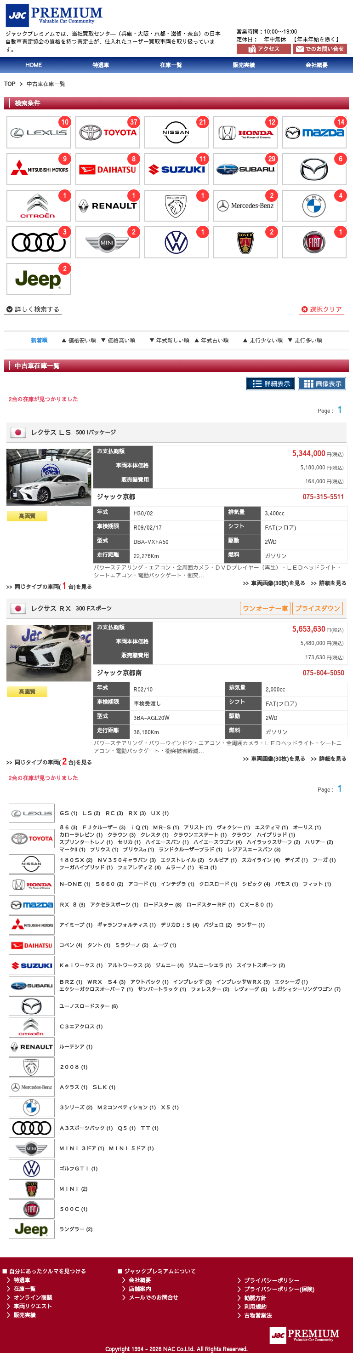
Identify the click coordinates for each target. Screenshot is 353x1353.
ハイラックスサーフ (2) (274, 842)
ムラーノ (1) (179, 867)
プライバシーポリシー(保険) (279, 1289)
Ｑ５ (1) (127, 1128)
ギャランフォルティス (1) (126, 924)
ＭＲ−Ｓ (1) (166, 827)
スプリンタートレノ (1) (86, 842)
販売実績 (244, 65)
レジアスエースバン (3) (254, 849)
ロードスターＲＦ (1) (210, 904)
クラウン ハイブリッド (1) (264, 834)
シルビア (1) (223, 859)
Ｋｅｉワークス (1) (81, 965)
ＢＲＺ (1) (71, 981)
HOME (33, 65)
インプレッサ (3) (192, 981)
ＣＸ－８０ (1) (256, 904)
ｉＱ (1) (139, 827)
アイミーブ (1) (76, 924)
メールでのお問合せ (153, 1297)
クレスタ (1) (154, 834)
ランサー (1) (251, 924)
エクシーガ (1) (291, 981)
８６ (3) (68, 827)
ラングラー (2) (76, 1229)
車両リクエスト (32, 1306)
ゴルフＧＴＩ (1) (78, 1168)
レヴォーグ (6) (251, 989)
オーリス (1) (307, 827)
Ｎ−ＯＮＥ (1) (75, 883)
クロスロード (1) (218, 883)
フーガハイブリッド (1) (86, 867)
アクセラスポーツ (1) (114, 904)
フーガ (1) (324, 859)
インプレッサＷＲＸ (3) (243, 981)
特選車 (100, 65)
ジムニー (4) (169, 965)
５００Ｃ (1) (73, 1208)
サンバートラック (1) (162, 989)
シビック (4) (256, 883)
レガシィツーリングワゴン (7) (306, 989)
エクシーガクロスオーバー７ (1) (96, 989)
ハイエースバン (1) (167, 842)
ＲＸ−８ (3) (72, 904)
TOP (9, 83)
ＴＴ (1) (149, 1128)
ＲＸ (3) (137, 813)
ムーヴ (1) (164, 945)
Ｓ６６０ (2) (109, 883)
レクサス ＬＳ (51, 432)
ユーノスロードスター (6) (88, 1006)
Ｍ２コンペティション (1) (126, 1107)
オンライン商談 (32, 1297)
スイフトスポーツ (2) (261, 965)
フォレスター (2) (210, 989)
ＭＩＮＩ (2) (73, 1188)
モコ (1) (208, 867)
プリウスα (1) (138, 849)
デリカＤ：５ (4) (179, 924)
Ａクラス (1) (73, 1087)
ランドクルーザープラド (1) (190, 849)
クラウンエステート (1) (200, 834)
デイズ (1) (296, 859)
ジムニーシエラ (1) (210, 965)
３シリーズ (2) (76, 1107)
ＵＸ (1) (160, 813)
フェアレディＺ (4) (139, 867)
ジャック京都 (116, 496)
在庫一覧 (171, 65)
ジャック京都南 (119, 672)
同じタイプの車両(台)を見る (53, 585)
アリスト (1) (198, 827)
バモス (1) (286, 883)
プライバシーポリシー (271, 1280)
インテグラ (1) (177, 883)
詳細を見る (333, 583)
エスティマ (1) (271, 827)
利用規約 (255, 1306)
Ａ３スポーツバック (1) (86, 1128)
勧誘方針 (255, 1298)
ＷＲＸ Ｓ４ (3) (106, 981)
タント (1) (99, 945)
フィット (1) (317, 883)
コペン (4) (71, 945)
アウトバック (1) (149, 981)
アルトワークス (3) (129, 965)
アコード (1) (142, 883)
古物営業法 (258, 1315)
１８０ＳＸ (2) (76, 859)
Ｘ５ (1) (169, 1107)
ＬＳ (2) (91, 813)
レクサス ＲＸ (51, 608)
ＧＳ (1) (68, 813)
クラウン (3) (122, 834)
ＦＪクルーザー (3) (104, 827)
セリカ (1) (129, 842)
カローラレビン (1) (81, 834)
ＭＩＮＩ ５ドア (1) (131, 1148)
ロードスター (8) (162, 904)
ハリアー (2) (319, 842)
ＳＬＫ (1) (104, 1087)
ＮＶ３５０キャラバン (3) (126, 859)
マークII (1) (72, 849)
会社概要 (317, 65)
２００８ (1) (73, 1066)
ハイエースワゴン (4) (218, 842)
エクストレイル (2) (182, 859)
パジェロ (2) (218, 924)
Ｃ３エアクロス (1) (81, 1026)
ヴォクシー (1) (233, 827)
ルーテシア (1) (76, 1046)
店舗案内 (140, 1288)
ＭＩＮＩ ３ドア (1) (81, 1148)
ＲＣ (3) (114, 813)
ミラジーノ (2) (131, 945)
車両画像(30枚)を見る (278, 583)
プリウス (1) (104, 849)
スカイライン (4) (261, 859)
